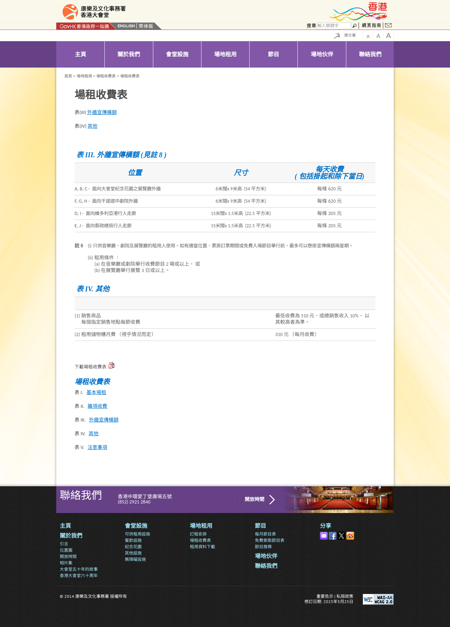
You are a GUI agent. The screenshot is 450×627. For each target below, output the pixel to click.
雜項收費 (97, 406)
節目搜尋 (263, 546)
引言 (64, 543)
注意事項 (97, 447)
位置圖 (66, 550)
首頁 (68, 76)
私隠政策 (344, 596)
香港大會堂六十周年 (79, 575)
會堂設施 (136, 525)
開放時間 (254, 499)
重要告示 (324, 596)
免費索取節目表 (269, 540)
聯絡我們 (266, 566)
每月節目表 (265, 534)
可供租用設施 (137, 534)
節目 (260, 525)
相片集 (66, 562)
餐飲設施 (133, 540)
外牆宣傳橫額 (102, 112)
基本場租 (96, 392)
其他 (92, 126)
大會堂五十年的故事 (79, 569)
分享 (325, 525)
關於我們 (71, 535)
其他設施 (133, 553)
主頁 (65, 525)
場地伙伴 (266, 556)
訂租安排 (198, 534)
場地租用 (84, 76)
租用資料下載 (202, 546)
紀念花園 (133, 546)
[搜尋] (334, 26)
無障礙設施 (135, 559)
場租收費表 (106, 76)
